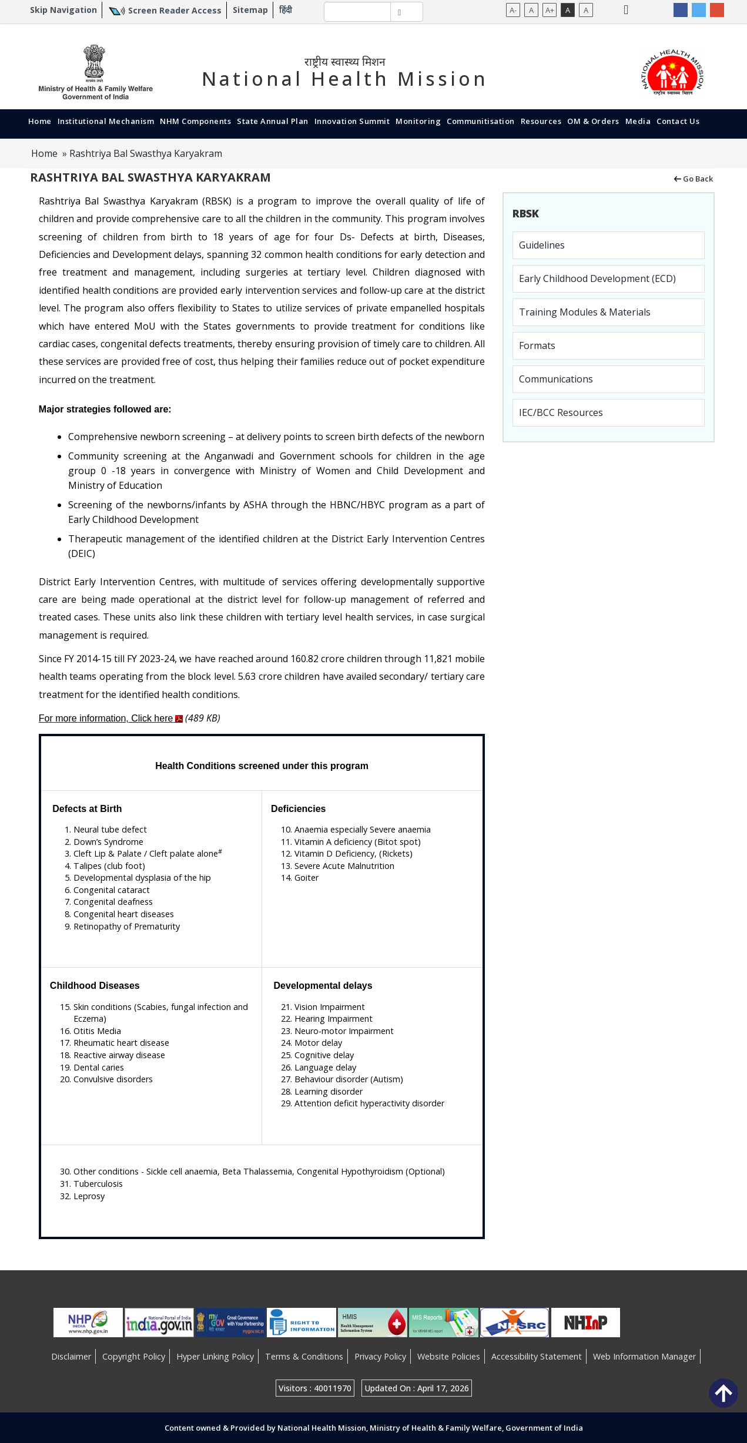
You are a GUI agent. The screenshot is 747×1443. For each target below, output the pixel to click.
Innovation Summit (352, 121)
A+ (549, 10)
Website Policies (448, 1356)
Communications (556, 379)
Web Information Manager (644, 1356)
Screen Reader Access (175, 10)
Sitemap (250, 9)
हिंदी (285, 9)
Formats (537, 345)
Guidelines (542, 245)
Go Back (692, 178)
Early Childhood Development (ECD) (597, 278)
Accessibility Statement (536, 1356)
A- (513, 10)
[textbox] (357, 12)
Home (40, 121)
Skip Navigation (63, 9)
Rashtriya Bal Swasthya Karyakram (145, 153)
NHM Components (195, 121)
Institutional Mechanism (106, 121)
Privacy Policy (380, 1356)
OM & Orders (593, 121)
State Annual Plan (273, 121)
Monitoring (418, 121)
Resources (541, 121)
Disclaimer (71, 1356)
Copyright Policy (133, 1356)
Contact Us (677, 121)
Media (638, 121)
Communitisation (481, 121)
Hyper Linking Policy (215, 1356)
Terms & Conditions (304, 1356)
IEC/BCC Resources (561, 412)
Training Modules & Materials (585, 312)
